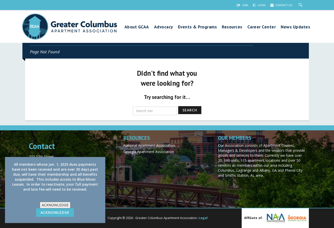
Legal (203, 218)
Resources (232, 27)
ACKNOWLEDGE (55, 205)
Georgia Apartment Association (148, 151)
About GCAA (136, 27)
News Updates (295, 27)
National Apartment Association (149, 145)
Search (189, 110)
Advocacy (163, 27)
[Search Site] (301, 5)
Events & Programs (197, 27)
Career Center (261, 27)
